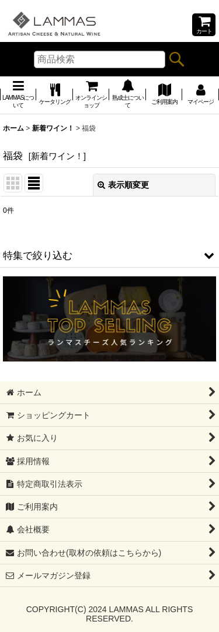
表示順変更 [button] (123, 184)
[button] (109, 255)
